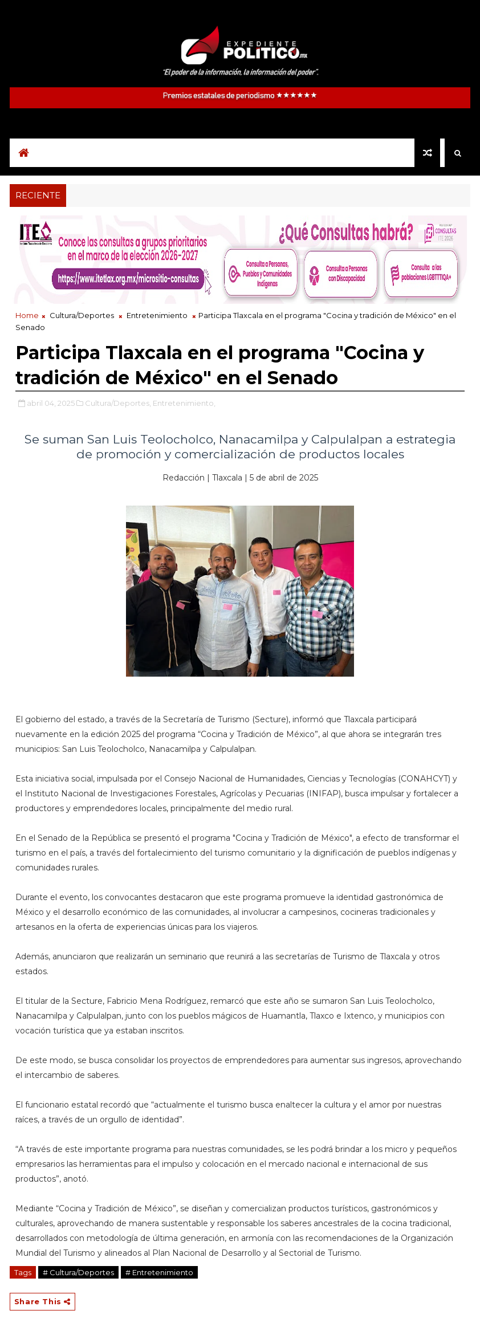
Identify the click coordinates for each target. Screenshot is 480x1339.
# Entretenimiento (159, 1272)
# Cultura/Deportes (78, 1272)
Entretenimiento (157, 315)
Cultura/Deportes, (118, 403)
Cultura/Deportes (82, 315)
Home (27, 315)
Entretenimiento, (184, 403)
